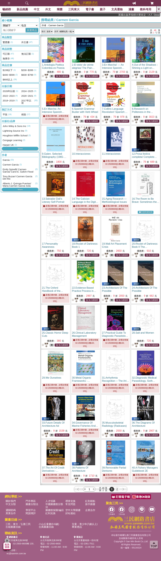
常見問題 (70, 504)
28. (143, 332)
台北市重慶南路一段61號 (86, 540)
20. (145, 246)
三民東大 (74, 9)
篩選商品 (32, 30)
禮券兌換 (70, 501)
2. (83, 67)
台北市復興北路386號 (17, 540)
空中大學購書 (72, 510)
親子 (102, 9)
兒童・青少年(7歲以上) (85, 524)
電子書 (90, 9)
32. (144, 380)
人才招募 (50, 501)
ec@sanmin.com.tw (16, 553)
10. (81, 153)
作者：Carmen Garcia (52, 25)
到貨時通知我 (146, 212)
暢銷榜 (6, 9)
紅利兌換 (50, 513)
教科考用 (145, 9)
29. (51, 377)
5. (54, 111)
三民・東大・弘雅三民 (18, 524)
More (20, 148)
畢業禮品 (77, 527)
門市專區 (31, 501)
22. (84, 290)
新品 (22, 9)
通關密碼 (11, 510)
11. (111, 153)
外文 (48, 9)
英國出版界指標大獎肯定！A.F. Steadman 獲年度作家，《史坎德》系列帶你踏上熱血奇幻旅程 (147, 14)
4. (145, 67)
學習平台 (31, 510)
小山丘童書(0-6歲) (49, 524)
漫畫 (131, 9)
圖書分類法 (32, 504)
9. (54, 156)
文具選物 (117, 9)
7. (115, 111)
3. (114, 67)
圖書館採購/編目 (54, 510)
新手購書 (90, 504)
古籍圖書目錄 (13, 527)
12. (144, 156)
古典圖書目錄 (46, 527)
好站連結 (70, 513)
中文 (36, 9)
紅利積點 (90, 501)
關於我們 (11, 501)
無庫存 (45, 76)
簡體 (59, 9)
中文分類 (11, 504)
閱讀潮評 (31, 513)
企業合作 (90, 510)
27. (115, 335)
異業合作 (11, 513)
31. (115, 380)
